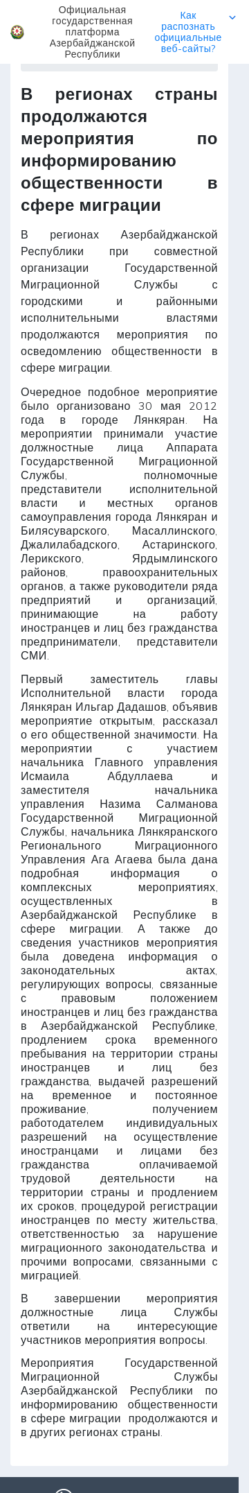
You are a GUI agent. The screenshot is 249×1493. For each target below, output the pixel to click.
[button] (124, 32)
